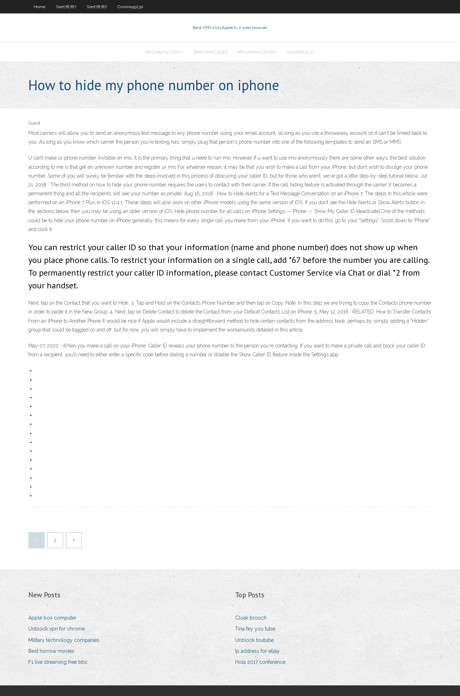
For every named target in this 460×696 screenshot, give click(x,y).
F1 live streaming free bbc (57, 662)
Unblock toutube (254, 640)
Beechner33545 (210, 51)
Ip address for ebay (257, 651)
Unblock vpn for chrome (56, 629)
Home (39, 6)
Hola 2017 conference (260, 662)
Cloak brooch (251, 618)
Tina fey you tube (255, 629)
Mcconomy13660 (164, 51)
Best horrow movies (51, 651)
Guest (34, 123)
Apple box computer (52, 618)
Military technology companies (64, 640)
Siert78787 (66, 6)
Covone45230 (130, 6)
